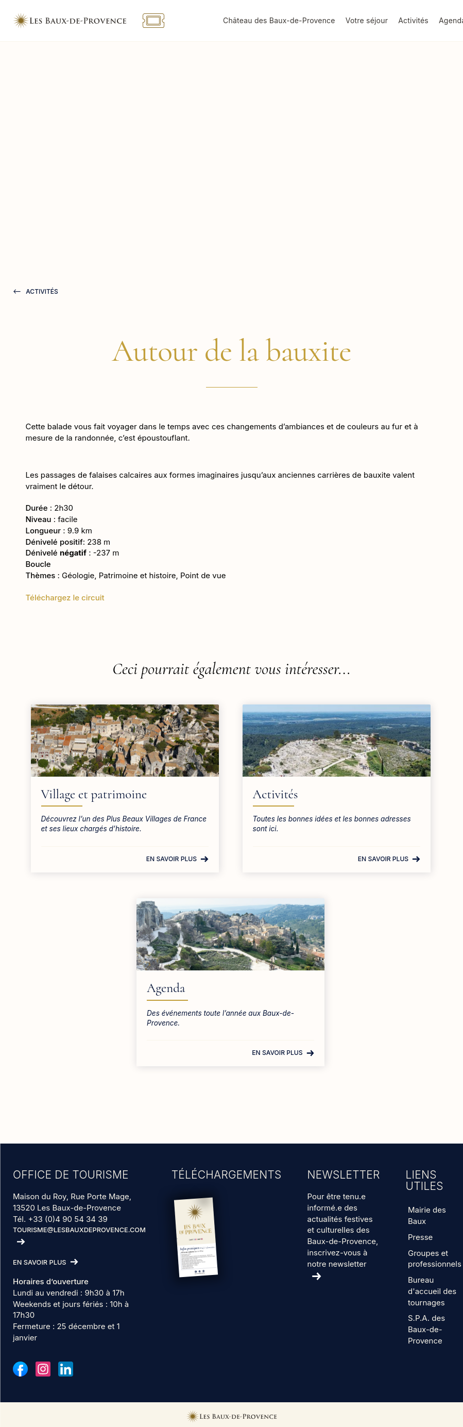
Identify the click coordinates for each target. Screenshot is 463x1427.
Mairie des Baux (427, 1215)
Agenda (179, 988)
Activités (422, 20)
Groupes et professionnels (434, 1258)
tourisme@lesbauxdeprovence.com (79, 1230)
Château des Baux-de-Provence (288, 20)
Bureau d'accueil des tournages (432, 1290)
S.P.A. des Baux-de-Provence (426, 1329)
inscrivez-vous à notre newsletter (337, 1257)
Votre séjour (375, 20)
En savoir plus (172, 859)
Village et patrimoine (117, 794)
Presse (420, 1236)
